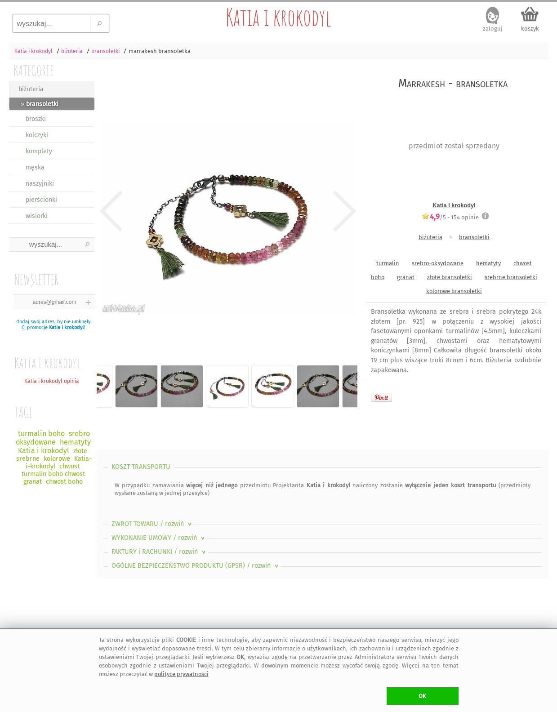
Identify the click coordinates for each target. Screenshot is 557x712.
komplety (39, 151)
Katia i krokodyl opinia (51, 381)
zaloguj (493, 28)
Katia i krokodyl (278, 17)
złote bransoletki (449, 277)
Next (342, 211)
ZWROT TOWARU (152, 524)
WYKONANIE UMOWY (158, 538)
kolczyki (37, 135)
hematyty (488, 263)
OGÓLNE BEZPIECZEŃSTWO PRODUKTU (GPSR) (195, 566)
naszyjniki (40, 183)
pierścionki (41, 200)
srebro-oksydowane (437, 263)
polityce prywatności (181, 674)
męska (35, 167)
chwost (522, 263)
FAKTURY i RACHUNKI (159, 552)
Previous (111, 211)
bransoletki (474, 237)
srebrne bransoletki (511, 277)
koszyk (530, 28)
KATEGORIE (33, 70)
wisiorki (37, 216)
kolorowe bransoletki (454, 291)
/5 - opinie (450, 217)
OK (422, 696)
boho (377, 277)
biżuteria (31, 89)
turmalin (387, 263)
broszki (36, 119)
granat (405, 277)
